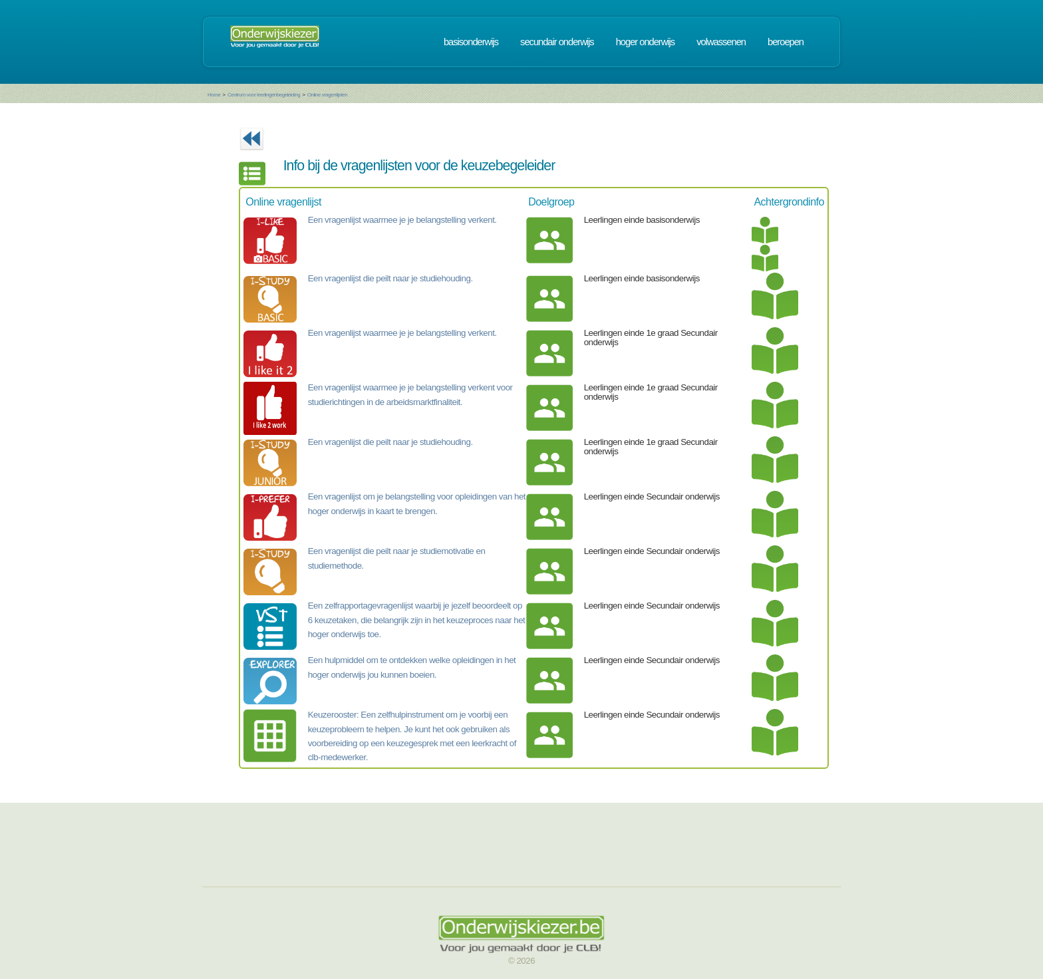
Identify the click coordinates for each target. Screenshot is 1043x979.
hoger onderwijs (645, 42)
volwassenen (721, 42)
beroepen (786, 42)
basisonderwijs (471, 42)
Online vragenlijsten (327, 95)
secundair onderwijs (557, 42)
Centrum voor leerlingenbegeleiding (263, 95)
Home (214, 95)
